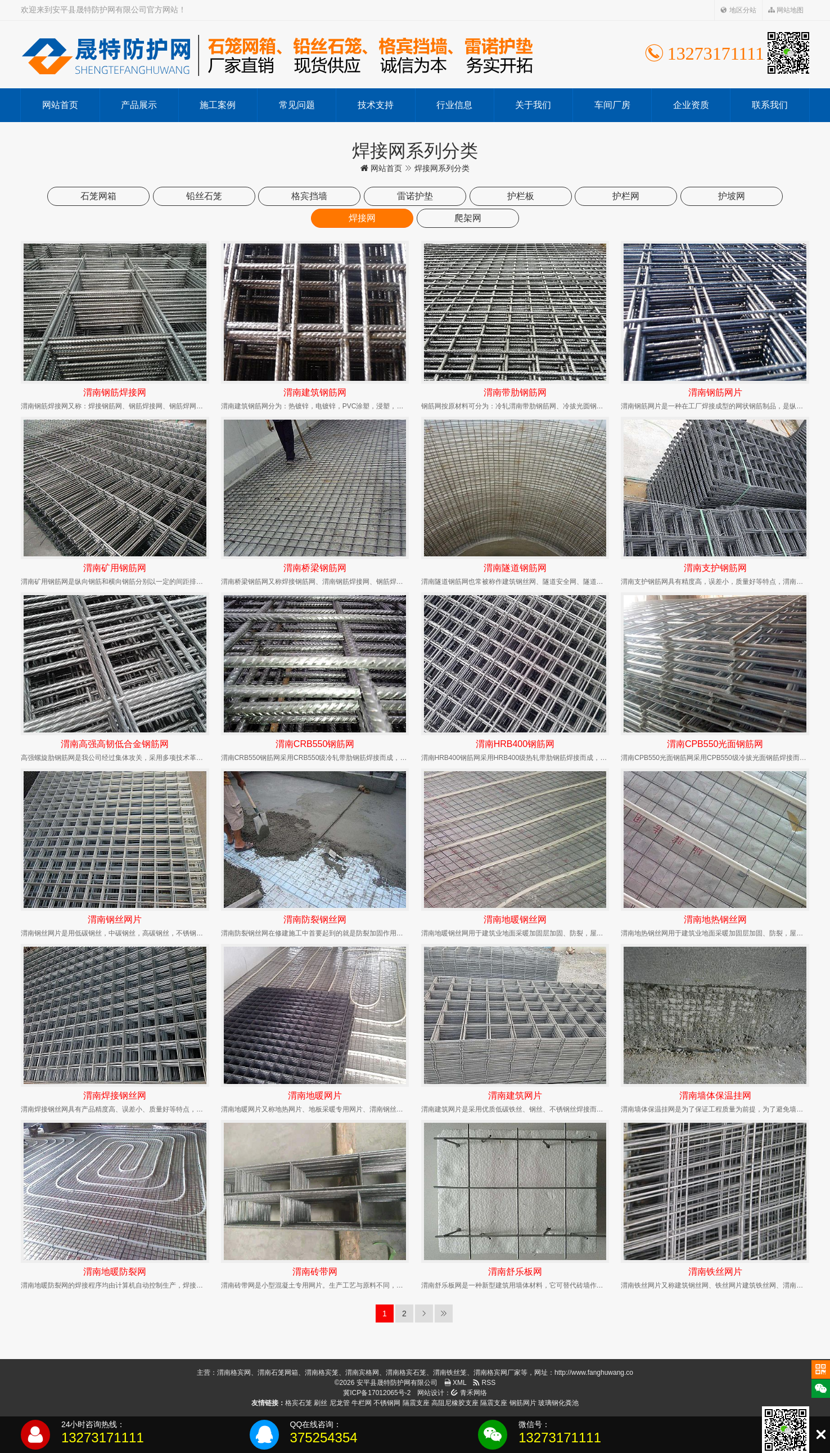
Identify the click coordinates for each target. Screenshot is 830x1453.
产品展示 (139, 105)
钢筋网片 (522, 1403)
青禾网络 (468, 1393)
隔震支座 (416, 1403)
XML (455, 1383)
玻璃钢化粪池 (558, 1403)
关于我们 (533, 105)
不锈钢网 (386, 1403)
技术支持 (376, 105)
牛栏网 (361, 1403)
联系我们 (770, 105)
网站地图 (786, 10)
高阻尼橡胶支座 (455, 1403)
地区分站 (738, 10)
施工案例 (218, 105)
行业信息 (454, 105)
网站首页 (60, 105)
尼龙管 (340, 1403)
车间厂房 (612, 105)
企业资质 (691, 105)
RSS (484, 1383)
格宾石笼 (298, 1403)
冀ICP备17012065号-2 (377, 1393)
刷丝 (320, 1403)
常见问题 (297, 105)
